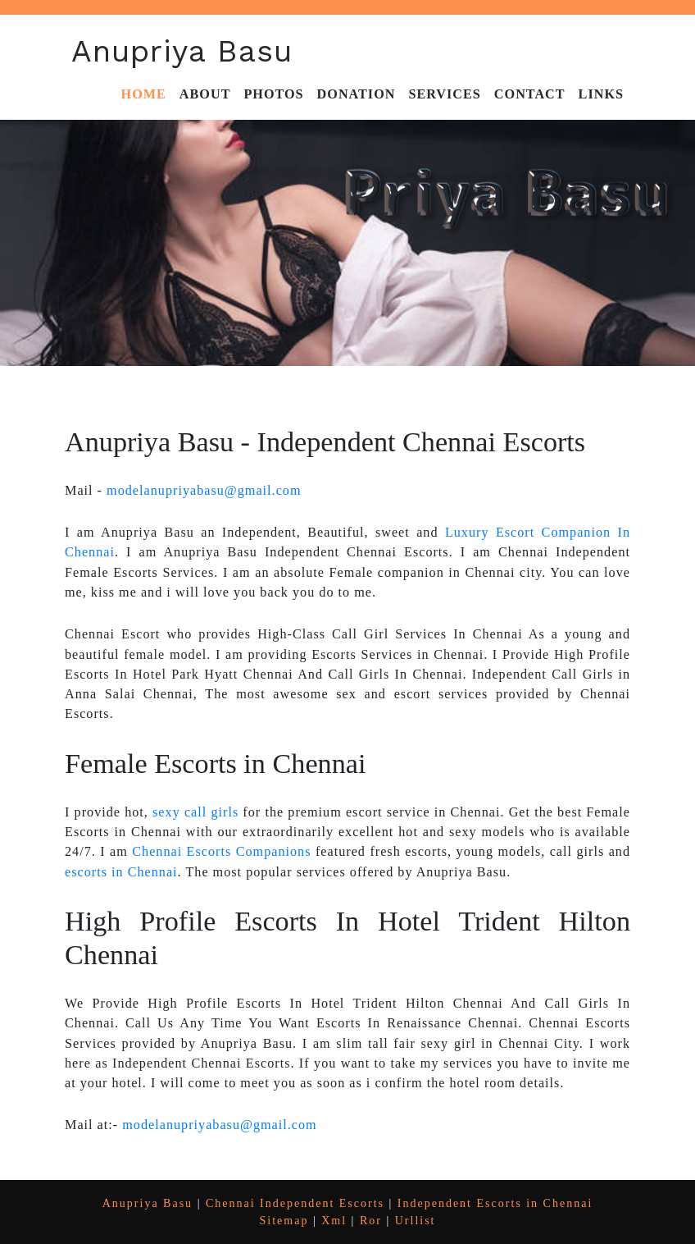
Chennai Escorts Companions (221, 851)
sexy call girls (195, 812)
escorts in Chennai (121, 872)
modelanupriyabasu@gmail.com (204, 490)
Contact (530, 94)
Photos (273, 94)
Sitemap (284, 1220)
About (205, 94)
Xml (334, 1220)
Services (444, 94)
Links (601, 94)
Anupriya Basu (182, 51)
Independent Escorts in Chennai (495, 1203)
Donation (356, 94)
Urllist (415, 1220)
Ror (371, 1220)
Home (143, 94)
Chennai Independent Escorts (295, 1203)
